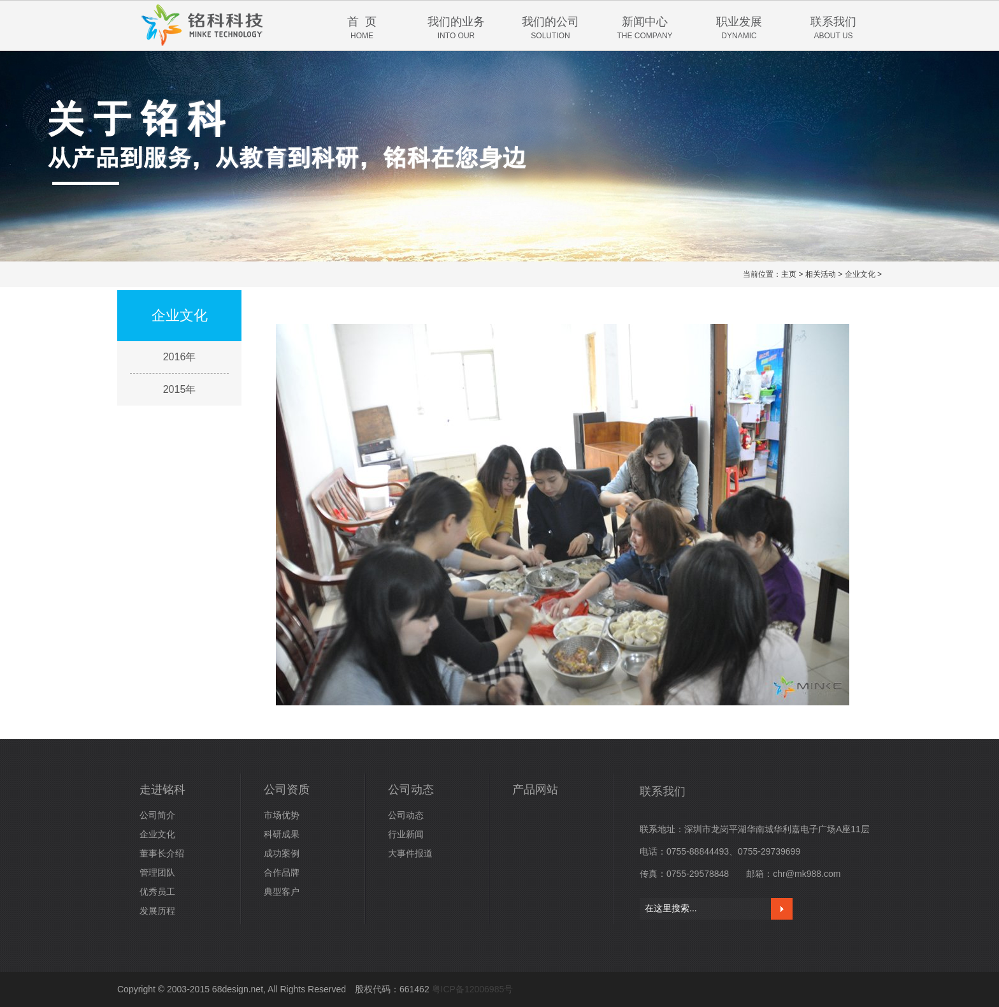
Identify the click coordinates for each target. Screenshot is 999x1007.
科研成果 (281, 834)
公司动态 (411, 789)
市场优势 (281, 815)
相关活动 (820, 274)
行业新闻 (406, 834)
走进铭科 (162, 789)
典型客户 (281, 891)
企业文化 (860, 274)
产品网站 (535, 789)
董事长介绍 (162, 853)
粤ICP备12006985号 (473, 989)
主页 (788, 274)
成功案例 (281, 853)
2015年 (179, 389)
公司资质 (287, 789)
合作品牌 (281, 872)
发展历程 (157, 911)
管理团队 (157, 872)
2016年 (179, 356)
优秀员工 (157, 891)
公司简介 (157, 815)
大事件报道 (410, 853)
